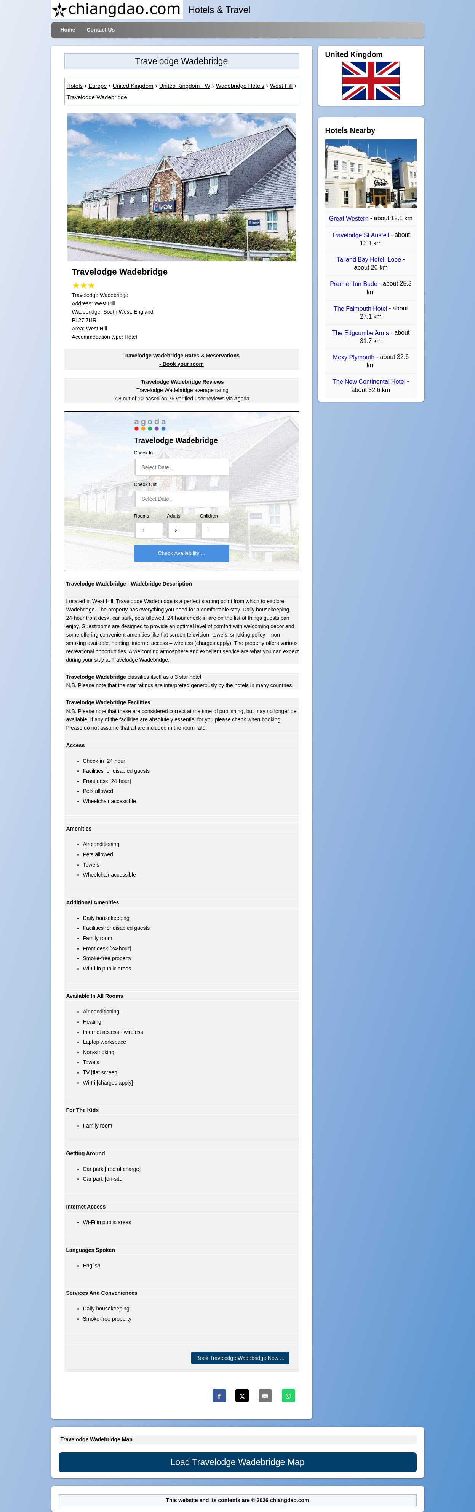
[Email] (265, 1395)
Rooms (141, 516)
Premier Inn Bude (354, 284)
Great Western (349, 219)
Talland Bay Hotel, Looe (370, 259)
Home (68, 30)
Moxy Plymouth (354, 357)
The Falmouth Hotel (361, 308)
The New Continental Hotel (370, 382)
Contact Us (100, 30)
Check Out (145, 484)
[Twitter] (242, 1395)
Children (209, 516)
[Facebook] (219, 1395)
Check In (143, 453)
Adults (173, 516)
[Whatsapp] (288, 1395)
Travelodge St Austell (361, 235)
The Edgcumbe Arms (361, 333)
